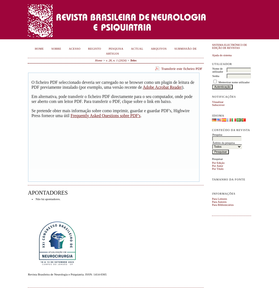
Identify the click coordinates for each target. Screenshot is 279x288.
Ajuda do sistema (222, 55)
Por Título (217, 168)
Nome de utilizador (217, 70)
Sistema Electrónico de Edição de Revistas (229, 46)
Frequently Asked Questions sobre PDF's (106, 115)
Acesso (75, 48)
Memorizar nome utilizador (234, 82)
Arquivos (159, 48)
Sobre (56, 48)
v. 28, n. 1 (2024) (116, 60)
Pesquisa (116, 48)
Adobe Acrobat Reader (162, 87)
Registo (94, 48)
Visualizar (217, 101)
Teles (133, 60)
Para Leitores (219, 198)
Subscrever (218, 104)
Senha (215, 76)
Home (39, 48)
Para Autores (219, 201)
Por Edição (218, 162)
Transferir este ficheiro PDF (181, 69)
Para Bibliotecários (222, 204)
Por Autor (217, 165)
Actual (137, 48)
